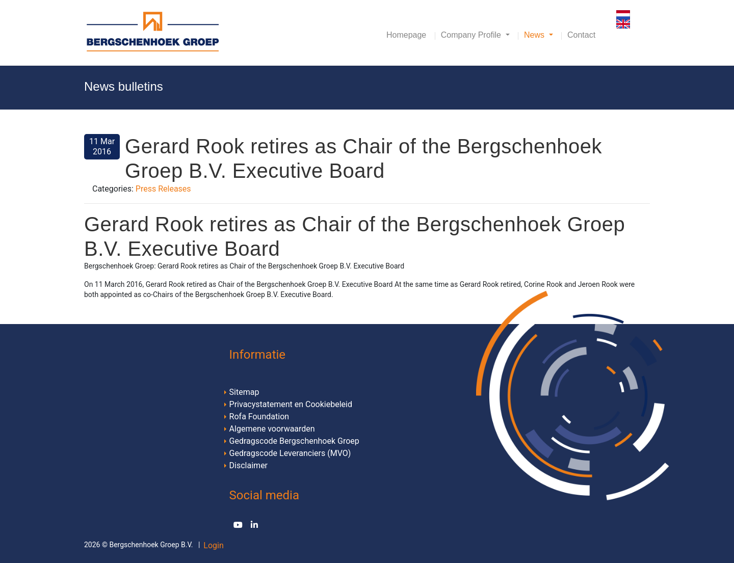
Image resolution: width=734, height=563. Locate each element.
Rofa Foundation (259, 416)
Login (213, 545)
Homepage (406, 35)
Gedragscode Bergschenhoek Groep (294, 441)
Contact (581, 35)
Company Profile (472, 35)
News (535, 35)
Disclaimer (248, 465)
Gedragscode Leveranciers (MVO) (290, 453)
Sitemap (244, 392)
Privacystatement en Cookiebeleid (290, 404)
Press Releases (163, 189)
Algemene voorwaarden (272, 429)
